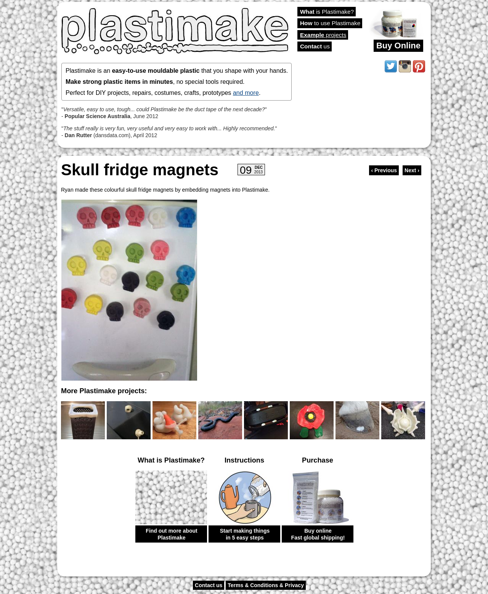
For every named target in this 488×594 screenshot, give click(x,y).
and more (246, 92)
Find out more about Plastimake (171, 534)
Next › (412, 170)
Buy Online (398, 45)
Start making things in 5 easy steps (245, 534)
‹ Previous (384, 170)
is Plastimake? (327, 11)
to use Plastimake (330, 23)
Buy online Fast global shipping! (318, 534)
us (315, 46)
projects (323, 35)
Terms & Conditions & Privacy (266, 585)
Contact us (208, 585)
